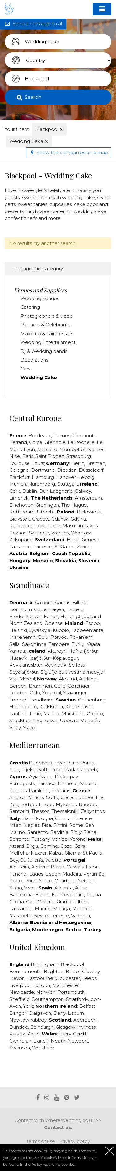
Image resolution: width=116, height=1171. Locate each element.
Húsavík (18, 658)
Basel (73, 539)
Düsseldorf (91, 470)
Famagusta (22, 783)
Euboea (84, 797)
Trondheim (41, 700)
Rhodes (88, 804)
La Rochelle (81, 442)
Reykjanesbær (25, 665)
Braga (57, 867)
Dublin (29, 491)
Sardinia (59, 832)
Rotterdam (22, 512)
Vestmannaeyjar (86, 672)
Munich (17, 484)
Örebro (95, 714)
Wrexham (43, 1048)
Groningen (47, 505)
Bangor (17, 1013)
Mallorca (82, 908)
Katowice (20, 526)
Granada (66, 902)
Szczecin (39, 533)
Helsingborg (23, 706)
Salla (14, 644)
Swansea (19, 1048)
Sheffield (19, 999)
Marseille (47, 449)
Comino (49, 846)
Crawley (91, 971)
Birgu (32, 846)
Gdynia (78, 519)
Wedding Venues (39, 298)
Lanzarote (20, 908)
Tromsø (18, 700)
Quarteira (64, 881)
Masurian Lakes (80, 526)
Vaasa (93, 644)
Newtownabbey (28, 1020)
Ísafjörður (39, 658)
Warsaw (60, 533)
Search (33, 97)
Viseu (30, 888)
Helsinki (18, 630)
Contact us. (58, 1127)
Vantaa (17, 651)
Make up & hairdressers (46, 334)
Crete (66, 797)
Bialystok (19, 519)
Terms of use (40, 1141)
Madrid (43, 908)
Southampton (48, 999)
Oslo (35, 693)
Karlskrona (51, 706)
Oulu (43, 637)
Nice (14, 456)
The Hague (74, 505)
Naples (32, 825)
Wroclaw (81, 533)
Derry (59, 1013)
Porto (15, 881)
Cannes (61, 435)
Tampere (59, 644)
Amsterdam (88, 498)
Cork (14, 491)
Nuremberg (41, 484)
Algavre (40, 867)
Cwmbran (20, 1041)
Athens (36, 797)
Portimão (94, 874)
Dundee (18, 1027)
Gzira (80, 846)
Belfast (87, 1006)
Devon (17, 978)
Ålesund (68, 679)
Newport (77, 1041)
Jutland (92, 616)
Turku (78, 644)
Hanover (66, 477)
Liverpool (19, 985)
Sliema (72, 853)
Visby (15, 727)
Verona (78, 839)
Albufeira (19, 867)
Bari (26, 818)
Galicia (93, 894)
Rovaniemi (81, 637)
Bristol (73, 971)
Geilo (60, 686)
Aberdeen (85, 1020)
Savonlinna (34, 644)
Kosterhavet (79, 706)
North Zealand (25, 623)
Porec (87, 763)
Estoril (92, 867)
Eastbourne (40, 978)
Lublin (53, 526)
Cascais (75, 867)
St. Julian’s (31, 860)
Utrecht (46, 512)
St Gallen (64, 547)
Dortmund (43, 470)
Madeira (71, 874)
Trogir (56, 769)
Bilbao (42, 894)
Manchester (66, 985)
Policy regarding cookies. (53, 1164)
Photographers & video (46, 316)
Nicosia (87, 783)
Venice (59, 839)
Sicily (76, 832)
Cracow (40, 519)
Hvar (59, 763)
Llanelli (41, 1041)
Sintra (15, 888)
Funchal (18, 874)
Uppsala (69, 720)
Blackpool (49, 129)
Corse (35, 442)
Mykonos (66, 804)
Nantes (96, 449)
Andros (17, 797)
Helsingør (71, 616)
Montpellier (72, 449)
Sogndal (51, 693)
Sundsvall (47, 720)
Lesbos (28, 804)
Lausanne (20, 547)
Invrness (86, 1027)
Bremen (95, 463)
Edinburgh (42, 1027)
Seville (41, 915)
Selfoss (77, 665)
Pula (14, 769)
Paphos (18, 790)
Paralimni (39, 790)
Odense (54, 623)
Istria (72, 763)
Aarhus (62, 602)
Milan (15, 825)
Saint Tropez (49, 456)
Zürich (84, 547)
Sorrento (19, 839)
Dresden (67, 470)
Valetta (53, 860)
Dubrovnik (40, 763)
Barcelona (21, 894)
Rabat (56, 853)
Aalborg (44, 602)
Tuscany (41, 839)
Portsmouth (71, 992)
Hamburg (43, 477)
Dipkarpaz (66, 777)
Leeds (89, 978)
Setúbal (86, 881)
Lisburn (76, 1013)
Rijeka (28, 769)
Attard (16, 846)
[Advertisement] (60, 1068)
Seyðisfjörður (23, 672)
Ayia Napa (41, 777)
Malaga (61, 908)
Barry (65, 1034)
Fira (100, 797)
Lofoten (18, 693)
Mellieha (18, 853)
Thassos (40, 811)
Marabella (20, 915)
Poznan (18, 533)
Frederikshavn (25, 616)
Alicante (63, 888)
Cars (25, 369)
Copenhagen (49, 609)
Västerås (90, 720)
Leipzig (86, 477)
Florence (81, 818)
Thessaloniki (65, 811)
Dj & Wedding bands (43, 351)
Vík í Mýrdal (22, 679)
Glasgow (65, 1027)
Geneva (90, 539)
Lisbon (52, 874)
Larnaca (46, 783)
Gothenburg (91, 700)
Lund (35, 714)
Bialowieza (89, 512)
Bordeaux (39, 435)
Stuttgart (67, 484)
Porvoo (58, 637)
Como (62, 818)
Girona (16, 902)
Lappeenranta (87, 630)
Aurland (88, 679)
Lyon (29, 449)
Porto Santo (38, 881)
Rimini (60, 825)
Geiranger (79, 686)
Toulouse (19, 463)
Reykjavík (56, 665)
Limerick (19, 498)
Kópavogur (65, 658)
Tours (38, 463)
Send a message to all (33, 24)
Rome (76, 825)
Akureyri (57, 651)
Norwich (45, 992)
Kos (13, 804)
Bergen (18, 686)
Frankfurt (19, 477)
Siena (90, 832)
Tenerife (59, 915)
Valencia (80, 915)
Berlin (77, 463)
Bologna (43, 818)
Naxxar (39, 853)
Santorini (19, 811)
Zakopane (21, 539)
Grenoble (55, 442)
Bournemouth (25, 971)
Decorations (34, 360)
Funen (51, 616)
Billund (80, 602)
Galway (83, 491)
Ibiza (83, 902)
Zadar (71, 769)
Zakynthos (93, 811)
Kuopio (61, 630)
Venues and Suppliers (40, 290)
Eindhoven (21, 505)
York (28, 1006)
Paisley (17, 1034)
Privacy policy (74, 1141)
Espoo (92, 623)
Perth (33, 1034)
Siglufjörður (53, 672)
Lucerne (42, 547)
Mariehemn (22, 637)
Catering (30, 307)
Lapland (18, 714)
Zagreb (88, 769)
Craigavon (39, 1013)
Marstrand (73, 714)
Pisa (46, 825)
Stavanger (75, 693)
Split (43, 769)
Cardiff (80, 1034)
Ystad (29, 727)
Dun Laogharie (56, 491)
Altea (81, 888)
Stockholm (21, 720)
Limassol (67, 783)
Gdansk (59, 519)
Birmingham (44, 964)
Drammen (40, 686)
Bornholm (20, 609)
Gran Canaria (40, 902)
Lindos (46, 804)
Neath (58, 1041)
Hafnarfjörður (83, 651)
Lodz (39, 526)
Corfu (52, 797)
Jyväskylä (39, 630)
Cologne (19, 470)
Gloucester (67, 978)
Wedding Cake (29, 141)
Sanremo (37, 832)
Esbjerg (75, 609)
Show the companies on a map (68, 152)
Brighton (53, 971)
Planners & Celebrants (45, 325)
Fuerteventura (68, 894)
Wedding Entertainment (47, 342)
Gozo (66, 846)
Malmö (51, 714)
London (41, 985)
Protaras (60, 790)
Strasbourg (78, 456)
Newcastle (21, 992)
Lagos (36, 874)
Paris (27, 456)
